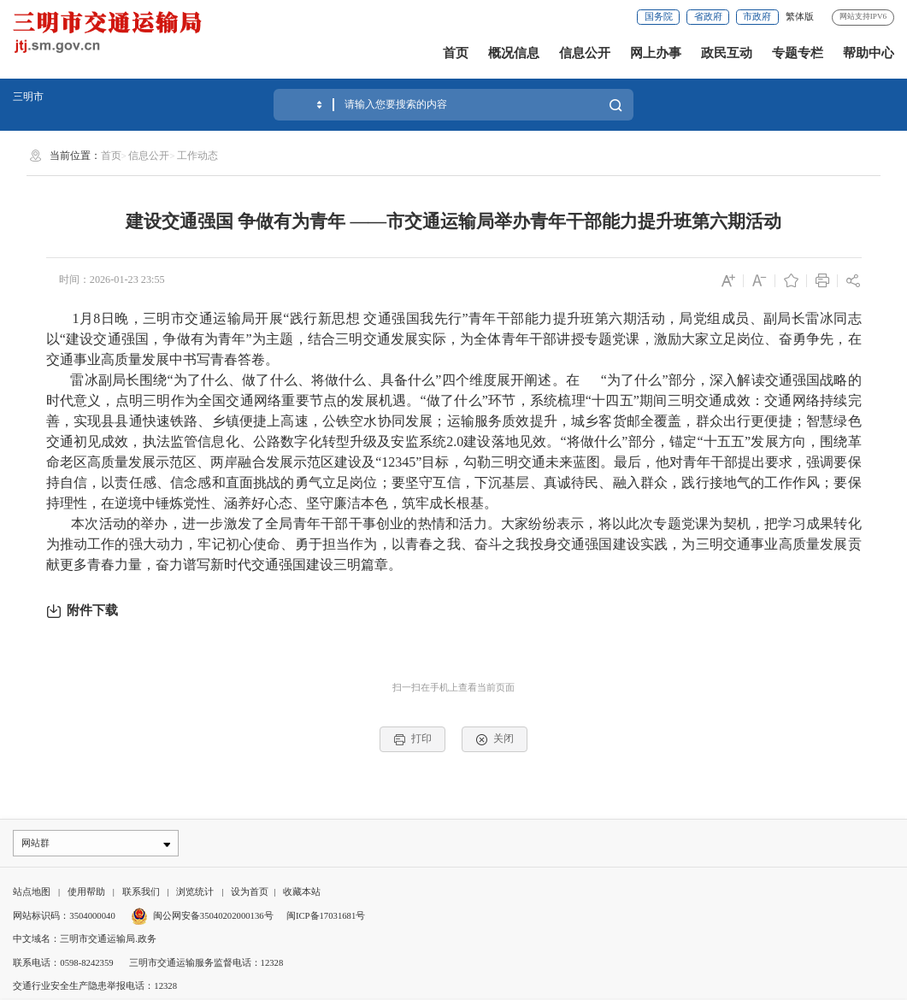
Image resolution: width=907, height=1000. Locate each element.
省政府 (708, 16)
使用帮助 (86, 893)
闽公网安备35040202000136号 (202, 917)
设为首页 (249, 893)
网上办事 (655, 52)
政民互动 (726, 52)
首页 (455, 52)
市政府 (757, 16)
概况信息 (513, 52)
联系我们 (141, 893)
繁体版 (800, 16)
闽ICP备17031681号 (325, 917)
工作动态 (197, 156)
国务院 (659, 16)
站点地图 (31, 893)
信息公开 (584, 52)
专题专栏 (797, 52)
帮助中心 (868, 52)
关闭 (494, 738)
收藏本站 (302, 893)
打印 (412, 738)
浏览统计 (195, 893)
